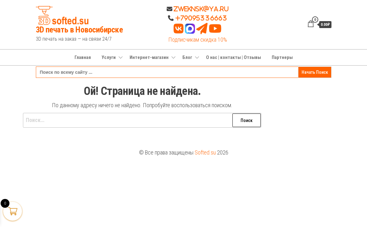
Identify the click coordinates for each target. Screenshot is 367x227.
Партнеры (282, 57)
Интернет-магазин (149, 57)
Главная (83, 57)
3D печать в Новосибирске (79, 29)
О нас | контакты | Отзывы (233, 57)
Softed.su (205, 152)
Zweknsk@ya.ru (200, 9)
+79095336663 (201, 18)
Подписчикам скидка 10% (197, 39)
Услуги (109, 57)
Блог (187, 57)
